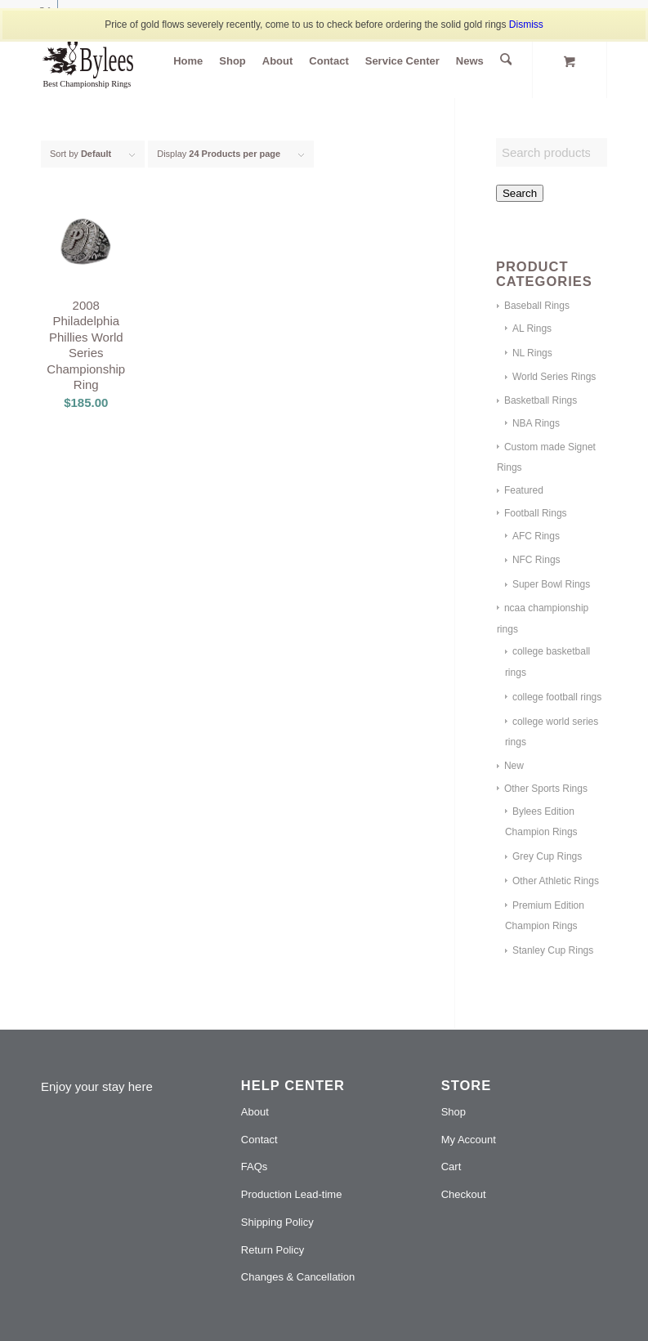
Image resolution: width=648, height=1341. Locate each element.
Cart (451, 1166)
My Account (468, 1139)
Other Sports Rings (546, 788)
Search (520, 193)
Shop (453, 1112)
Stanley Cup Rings (552, 950)
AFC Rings (536, 536)
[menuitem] (189, 61)
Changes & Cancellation (298, 1277)
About (255, 1112)
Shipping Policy (277, 1222)
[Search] (506, 61)
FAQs (254, 1166)
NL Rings (532, 353)
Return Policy (272, 1250)
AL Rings (532, 328)
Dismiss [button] (526, 24)
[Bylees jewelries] (100, 61)
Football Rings (535, 513)
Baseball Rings (537, 305)
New (514, 765)
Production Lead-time (291, 1194)
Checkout (463, 1194)
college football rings (556, 697)
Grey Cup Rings (547, 856)
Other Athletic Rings (555, 881)
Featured (523, 490)
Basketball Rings (540, 400)
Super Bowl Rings (551, 584)
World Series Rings (554, 376)
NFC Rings (536, 559)
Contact (259, 1139)
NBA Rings (536, 423)
